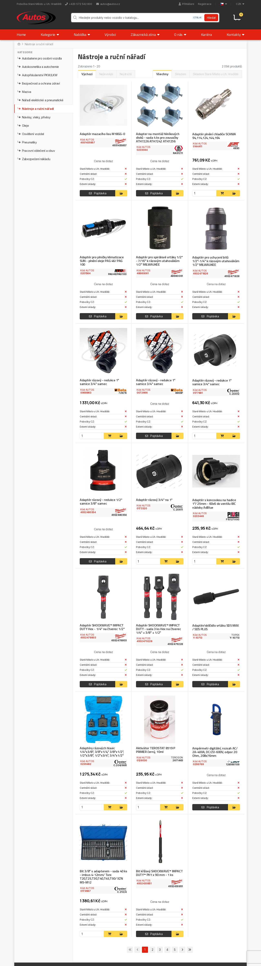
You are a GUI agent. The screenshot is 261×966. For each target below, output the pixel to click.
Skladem (180, 74)
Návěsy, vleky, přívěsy (34, 118)
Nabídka (82, 35)
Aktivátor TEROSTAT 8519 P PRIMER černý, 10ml (155, 750)
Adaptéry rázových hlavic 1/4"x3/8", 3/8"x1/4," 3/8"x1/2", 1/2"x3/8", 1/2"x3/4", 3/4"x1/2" (101, 752)
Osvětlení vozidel (31, 134)
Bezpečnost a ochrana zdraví (39, 84)
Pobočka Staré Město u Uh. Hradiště (39, 4)
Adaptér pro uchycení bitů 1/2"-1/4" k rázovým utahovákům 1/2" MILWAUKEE (215, 261)
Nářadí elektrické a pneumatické (40, 100)
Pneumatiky (27, 143)
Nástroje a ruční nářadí (36, 109)
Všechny (162, 74)
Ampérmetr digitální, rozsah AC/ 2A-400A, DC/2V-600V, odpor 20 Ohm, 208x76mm (214, 752)
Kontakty (235, 35)
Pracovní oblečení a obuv (36, 151)
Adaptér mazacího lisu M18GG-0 (102, 134)
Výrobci (110, 35)
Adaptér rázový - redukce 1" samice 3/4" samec (99, 382)
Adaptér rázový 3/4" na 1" (154, 500)
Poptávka (97, 194)
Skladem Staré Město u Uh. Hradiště (215, 74)
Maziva (24, 92)
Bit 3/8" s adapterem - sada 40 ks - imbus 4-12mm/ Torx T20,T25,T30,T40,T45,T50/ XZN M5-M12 (103, 877)
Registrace (204, 4)
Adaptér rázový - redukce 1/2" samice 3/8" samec (100, 502)
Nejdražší (126, 74)
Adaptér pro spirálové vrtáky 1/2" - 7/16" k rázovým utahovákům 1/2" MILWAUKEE (159, 261)
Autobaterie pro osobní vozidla (40, 59)
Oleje (23, 126)
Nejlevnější (106, 74)
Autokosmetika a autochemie (38, 67)
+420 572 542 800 (78, 4)
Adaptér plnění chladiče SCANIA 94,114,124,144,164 (213, 136)
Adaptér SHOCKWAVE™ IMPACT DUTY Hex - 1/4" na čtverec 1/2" (102, 627)
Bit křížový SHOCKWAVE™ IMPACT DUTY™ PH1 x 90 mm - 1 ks (159, 873)
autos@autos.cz (108, 4)
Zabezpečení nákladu (34, 159)
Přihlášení (186, 4)
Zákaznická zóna (145, 35)
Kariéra (206, 35)
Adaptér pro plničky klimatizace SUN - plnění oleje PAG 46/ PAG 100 (101, 261)
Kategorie (50, 35)
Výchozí (87, 74)
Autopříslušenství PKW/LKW (37, 75)
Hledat (211, 18)
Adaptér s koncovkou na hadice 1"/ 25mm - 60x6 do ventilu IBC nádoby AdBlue (216, 504)
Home (21, 35)
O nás (180, 35)
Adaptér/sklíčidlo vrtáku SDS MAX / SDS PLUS (215, 627)
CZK (240, 4)
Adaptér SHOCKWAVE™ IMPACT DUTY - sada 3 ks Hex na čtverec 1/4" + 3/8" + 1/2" (158, 629)
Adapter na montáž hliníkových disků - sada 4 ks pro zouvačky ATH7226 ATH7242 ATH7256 (157, 138)
